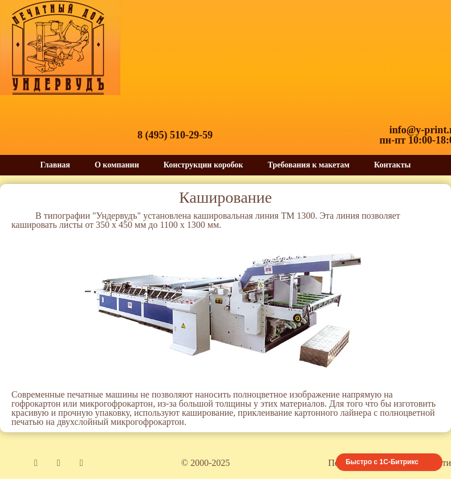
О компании (117, 165)
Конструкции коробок (203, 165)
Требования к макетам (308, 165)
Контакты (392, 165)
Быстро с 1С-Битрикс (382, 462)
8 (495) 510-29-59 (175, 135)
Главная (55, 165)
